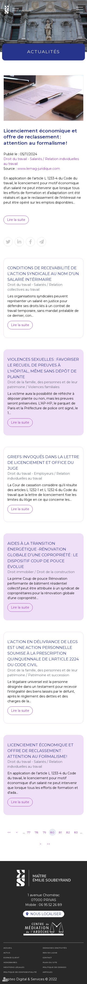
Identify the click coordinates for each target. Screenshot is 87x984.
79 (44, 832)
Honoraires (10, 962)
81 (60, 832)
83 (76, 832)
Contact (47, 957)
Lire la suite (16, 220)
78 (36, 832)
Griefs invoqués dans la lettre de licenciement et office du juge (43, 462)
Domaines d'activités (55, 948)
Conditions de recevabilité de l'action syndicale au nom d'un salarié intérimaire (43, 274)
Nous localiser (45, 914)
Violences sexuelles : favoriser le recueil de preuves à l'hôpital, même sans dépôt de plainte (43, 368)
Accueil (7, 948)
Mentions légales (13, 967)
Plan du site (50, 962)
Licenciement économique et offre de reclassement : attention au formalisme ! (40, 751)
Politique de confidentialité (20, 972)
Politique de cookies (54, 967)
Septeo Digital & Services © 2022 (30, 979)
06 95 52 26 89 (50, 905)
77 (28, 832)
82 (68, 832)
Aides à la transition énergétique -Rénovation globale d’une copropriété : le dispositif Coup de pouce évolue (42, 555)
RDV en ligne (50, 953)
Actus (6, 953)
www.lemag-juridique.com (38, 169)
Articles (47, 972)
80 (52, 832)
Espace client (11, 957)
